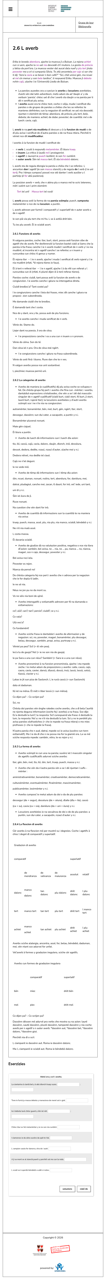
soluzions (67, 1188)
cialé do (84, 1188)
